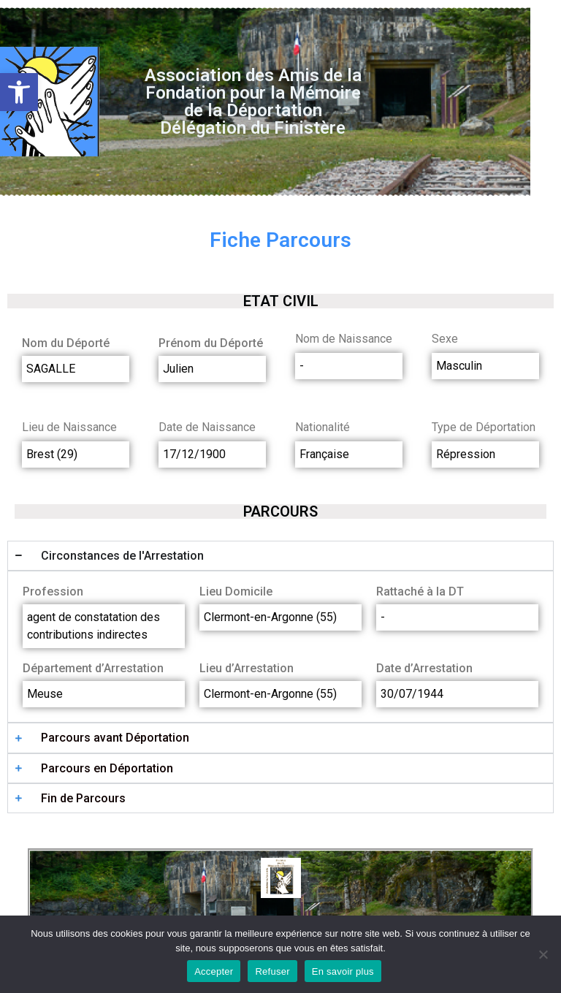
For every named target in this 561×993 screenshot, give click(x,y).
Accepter (213, 971)
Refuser (272, 971)
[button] (19, 92)
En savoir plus (343, 971)
